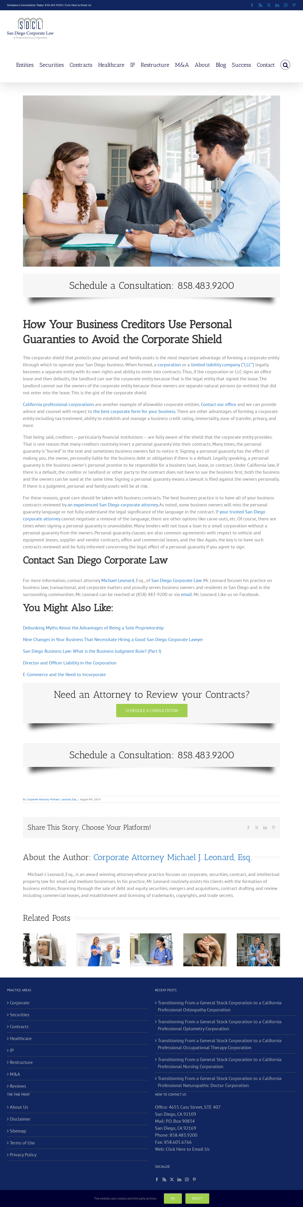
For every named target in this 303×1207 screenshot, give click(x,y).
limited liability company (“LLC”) (222, 365)
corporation (169, 365)
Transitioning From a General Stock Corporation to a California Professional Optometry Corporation (219, 1025)
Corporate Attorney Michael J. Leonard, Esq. (52, 799)
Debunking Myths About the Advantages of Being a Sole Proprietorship (93, 628)
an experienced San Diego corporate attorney (113, 505)
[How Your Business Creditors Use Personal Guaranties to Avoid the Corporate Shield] (151, 181)
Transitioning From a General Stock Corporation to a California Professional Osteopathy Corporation (219, 1006)
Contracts (19, 1026)
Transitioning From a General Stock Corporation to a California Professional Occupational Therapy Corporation (219, 1044)
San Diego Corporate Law (176, 580)
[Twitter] (172, 1179)
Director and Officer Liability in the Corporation (69, 663)
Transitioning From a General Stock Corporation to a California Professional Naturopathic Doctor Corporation (219, 1081)
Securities (19, 1015)
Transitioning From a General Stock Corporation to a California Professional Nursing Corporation (219, 1062)
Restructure (21, 1062)
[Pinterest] (194, 1179)
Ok (173, 1198)
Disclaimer (20, 1119)
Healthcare (21, 1038)
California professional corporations (58, 404)
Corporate (19, 1003)
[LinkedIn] (179, 1179)
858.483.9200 (183, 1135)
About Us (19, 1107)
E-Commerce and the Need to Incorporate (64, 674)
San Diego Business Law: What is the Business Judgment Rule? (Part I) (92, 651)
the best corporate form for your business (134, 411)
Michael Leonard (117, 580)
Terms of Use (22, 1143)
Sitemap (18, 1131)
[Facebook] (157, 1179)
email (186, 594)
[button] (285, 64)
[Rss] (164, 1179)
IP (12, 1050)
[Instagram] (187, 1179)
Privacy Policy (23, 1155)
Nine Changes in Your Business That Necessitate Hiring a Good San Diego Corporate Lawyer (113, 639)
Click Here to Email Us (78, 5)
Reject (197, 1198)
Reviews (18, 1086)
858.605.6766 (178, 1142)
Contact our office (218, 404)
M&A (15, 1074)
